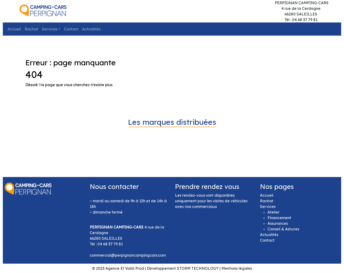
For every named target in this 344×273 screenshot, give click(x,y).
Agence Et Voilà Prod (124, 268)
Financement (279, 217)
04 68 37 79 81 (110, 244)
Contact (71, 29)
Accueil (14, 29)
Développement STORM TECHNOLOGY (183, 268)
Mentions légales (236, 268)
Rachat (31, 29)
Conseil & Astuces (283, 229)
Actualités (91, 29)
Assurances (277, 223)
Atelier (273, 212)
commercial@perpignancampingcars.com (128, 255)
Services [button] (49, 29)
